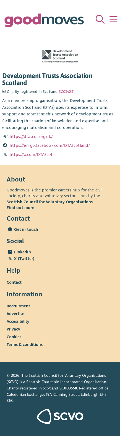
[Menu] (113, 19)
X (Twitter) (24, 258)
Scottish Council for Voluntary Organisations (50, 201)
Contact (14, 282)
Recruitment (18, 306)
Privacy (13, 329)
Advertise (15, 313)
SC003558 (68, 388)
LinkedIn (22, 252)
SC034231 (67, 92)
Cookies (14, 336)
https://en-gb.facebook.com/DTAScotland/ (50, 145)
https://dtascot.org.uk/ (31, 136)
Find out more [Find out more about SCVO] (20, 207)
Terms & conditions (25, 344)
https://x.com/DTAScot (31, 154)
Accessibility (18, 321)
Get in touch (26, 229)
